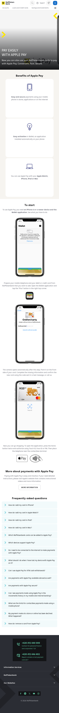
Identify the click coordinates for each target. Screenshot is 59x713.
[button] (29, 505)
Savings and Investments (40, 8)
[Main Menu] (55, 8)
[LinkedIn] (25, 693)
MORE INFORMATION (29, 487)
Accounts (5, 8)
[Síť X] (29, 693)
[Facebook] (20, 693)
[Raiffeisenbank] (8, 3)
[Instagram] (38, 693)
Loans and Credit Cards (20, 8)
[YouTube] (34, 693)
